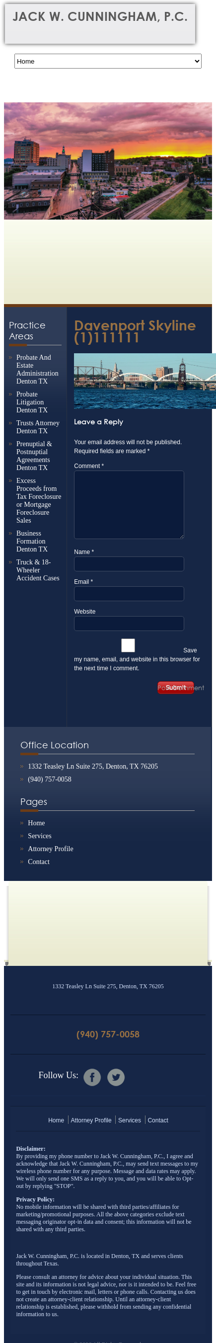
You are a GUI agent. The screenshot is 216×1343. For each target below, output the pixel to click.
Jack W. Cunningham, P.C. (100, 16)
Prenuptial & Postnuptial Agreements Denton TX (34, 456)
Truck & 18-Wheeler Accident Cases (38, 570)
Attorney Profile (50, 849)
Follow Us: (58, 1075)
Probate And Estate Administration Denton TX (37, 369)
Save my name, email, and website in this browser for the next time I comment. (137, 659)
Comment (89, 466)
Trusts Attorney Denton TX (38, 427)
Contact (39, 862)
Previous (16, 154)
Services (39, 836)
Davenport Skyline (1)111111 (135, 330)
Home (36, 823)
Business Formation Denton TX (32, 541)
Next (200, 154)
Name (84, 552)
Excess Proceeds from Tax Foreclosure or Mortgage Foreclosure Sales (38, 500)
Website (84, 611)
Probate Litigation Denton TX (32, 402)
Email (83, 581)
